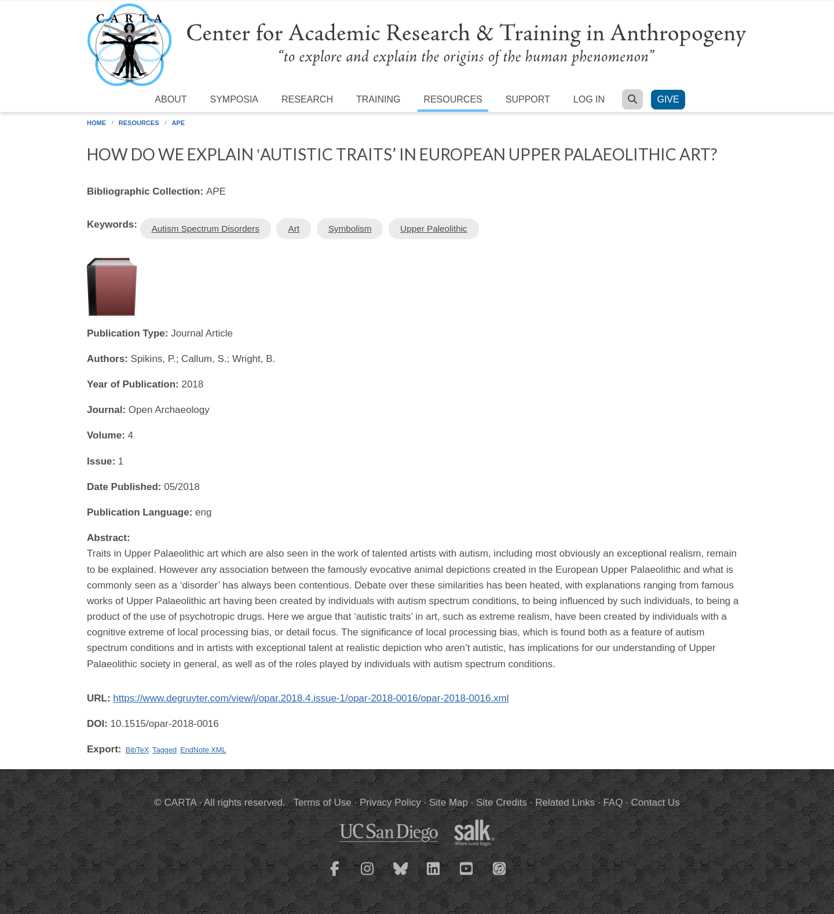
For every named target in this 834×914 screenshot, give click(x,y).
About (170, 99)
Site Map (448, 802)
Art (293, 228)
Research (307, 99)
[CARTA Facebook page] (334, 875)
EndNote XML (203, 749)
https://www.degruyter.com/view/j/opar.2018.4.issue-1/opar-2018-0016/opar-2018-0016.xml (311, 698)
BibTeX (137, 749)
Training (378, 99)
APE (178, 122)
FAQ (613, 802)
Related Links (565, 802)
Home (96, 122)
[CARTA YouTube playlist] (466, 875)
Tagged (164, 749)
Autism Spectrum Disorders (205, 228)
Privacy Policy (390, 802)
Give (668, 99)
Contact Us (655, 802)
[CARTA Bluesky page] (400, 875)
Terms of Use (323, 802)
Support (528, 99)
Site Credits (501, 802)
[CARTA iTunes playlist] (499, 867)
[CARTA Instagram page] (367, 875)
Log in (589, 99)
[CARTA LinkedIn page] (433, 875)
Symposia (234, 99)
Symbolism (350, 228)
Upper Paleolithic (433, 228)
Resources (452, 99)
